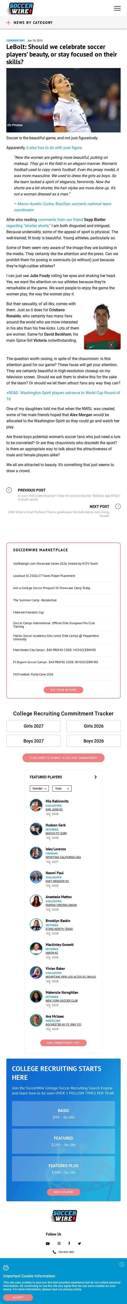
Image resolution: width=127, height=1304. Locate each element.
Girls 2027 (33, 726)
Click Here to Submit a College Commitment (63, 758)
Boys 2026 (94, 740)
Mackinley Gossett (60, 944)
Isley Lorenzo (56, 849)
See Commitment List (63, 1042)
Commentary (15, 40)
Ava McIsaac (55, 1016)
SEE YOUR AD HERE (63, 690)
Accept (18, 1297)
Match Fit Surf (56, 833)
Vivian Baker (55, 968)
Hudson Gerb (56, 825)
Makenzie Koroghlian (62, 992)
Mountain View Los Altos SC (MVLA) (71, 976)
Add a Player (63, 1192)
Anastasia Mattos (59, 896)
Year (58, 788)
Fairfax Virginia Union (61, 905)
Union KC (52, 952)
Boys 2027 (33, 740)
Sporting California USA (63, 857)
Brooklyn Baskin (58, 920)
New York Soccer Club (62, 1000)
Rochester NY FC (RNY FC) (63, 1024)
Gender (37, 788)
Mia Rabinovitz (57, 801)
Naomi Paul (55, 873)
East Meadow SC (57, 881)
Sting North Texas (59, 929)
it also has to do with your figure (54, 147)
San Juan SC (54, 809)
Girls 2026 (94, 726)
